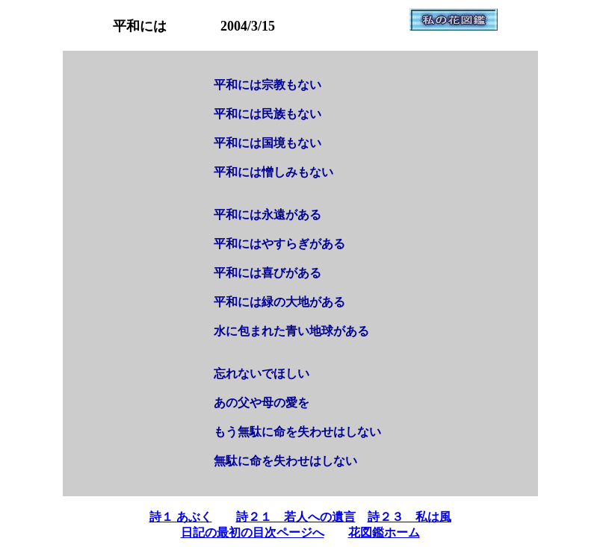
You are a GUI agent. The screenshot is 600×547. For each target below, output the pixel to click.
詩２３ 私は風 (409, 516)
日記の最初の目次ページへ (252, 532)
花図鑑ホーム (384, 532)
